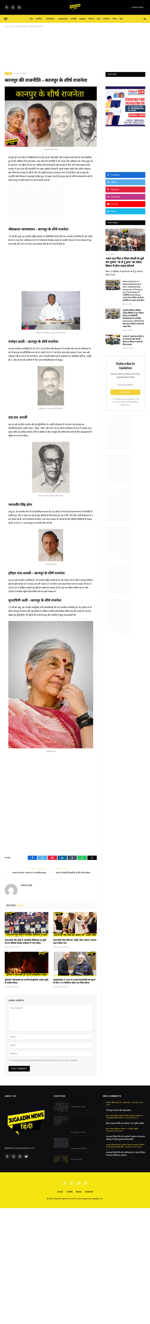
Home (7, 26)
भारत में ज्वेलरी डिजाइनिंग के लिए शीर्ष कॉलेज (73, 872)
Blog (13, 26)
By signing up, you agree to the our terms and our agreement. (125, 402)
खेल (121, 19)
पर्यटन (114, 19)
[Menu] (6, 19)
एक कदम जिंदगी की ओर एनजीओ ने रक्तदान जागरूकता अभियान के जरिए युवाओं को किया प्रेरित (125, 1137)
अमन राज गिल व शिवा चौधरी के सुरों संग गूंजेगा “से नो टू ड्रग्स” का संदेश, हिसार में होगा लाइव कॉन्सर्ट (125, 262)
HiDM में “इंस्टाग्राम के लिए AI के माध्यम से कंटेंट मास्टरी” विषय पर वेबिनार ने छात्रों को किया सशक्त (133, 340)
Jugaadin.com (97, 1199)
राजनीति (39, 19)
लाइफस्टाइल (63, 19)
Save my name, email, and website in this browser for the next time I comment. (44, 1060)
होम (31, 19)
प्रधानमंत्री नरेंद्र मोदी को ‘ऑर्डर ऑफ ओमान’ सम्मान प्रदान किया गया (74, 941)
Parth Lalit (26, 885)
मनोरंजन (106, 19)
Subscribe (138, 7)
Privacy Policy (132, 402)
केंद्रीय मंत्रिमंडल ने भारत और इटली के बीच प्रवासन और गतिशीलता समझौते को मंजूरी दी (83, 1142)
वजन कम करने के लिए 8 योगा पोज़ (83, 1156)
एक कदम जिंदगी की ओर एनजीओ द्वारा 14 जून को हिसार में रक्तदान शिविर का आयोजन (125, 1153)
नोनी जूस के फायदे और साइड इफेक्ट (118, 1110)
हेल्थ (99, 19)
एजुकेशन (82, 19)
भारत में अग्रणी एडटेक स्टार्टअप (82, 1103)
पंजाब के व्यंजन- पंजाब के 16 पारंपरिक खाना (29, 872)
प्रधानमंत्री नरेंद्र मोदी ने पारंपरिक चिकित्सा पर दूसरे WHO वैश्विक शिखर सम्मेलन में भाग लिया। (25, 941)
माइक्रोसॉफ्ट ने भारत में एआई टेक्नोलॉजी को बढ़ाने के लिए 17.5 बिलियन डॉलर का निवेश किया (74, 981)
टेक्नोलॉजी (50, 19)
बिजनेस (91, 19)
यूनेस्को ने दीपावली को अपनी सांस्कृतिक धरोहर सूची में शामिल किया (26, 981)
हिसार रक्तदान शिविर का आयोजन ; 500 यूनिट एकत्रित (125, 1123)
